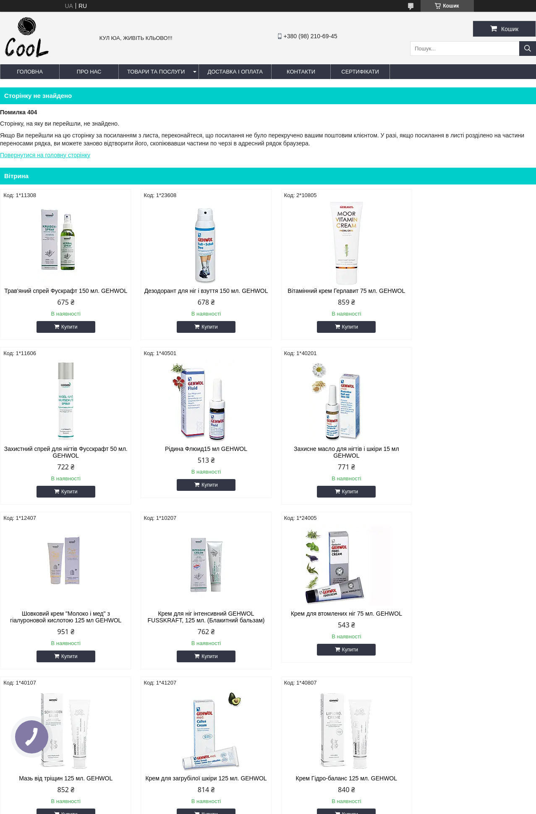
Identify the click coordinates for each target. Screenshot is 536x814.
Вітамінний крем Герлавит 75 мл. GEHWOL (336, 290)
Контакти (301, 71)
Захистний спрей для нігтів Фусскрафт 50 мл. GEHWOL (472, 294)
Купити (67, 334)
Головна (30, 71)
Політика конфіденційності (336, 806)
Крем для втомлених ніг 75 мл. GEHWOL (63, 620)
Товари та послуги (156, 71)
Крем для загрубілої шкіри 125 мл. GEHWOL (336, 623)
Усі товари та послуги (498, 686)
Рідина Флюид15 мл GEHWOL (64, 455)
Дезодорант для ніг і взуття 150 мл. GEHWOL (200, 294)
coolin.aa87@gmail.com (221, 742)
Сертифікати (360, 71)
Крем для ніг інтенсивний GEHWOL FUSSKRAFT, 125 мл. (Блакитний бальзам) (472, 459)
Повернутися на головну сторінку (45, 155)
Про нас (89, 71)
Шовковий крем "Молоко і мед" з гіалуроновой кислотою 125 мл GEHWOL (336, 459)
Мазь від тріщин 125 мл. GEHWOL (200, 620)
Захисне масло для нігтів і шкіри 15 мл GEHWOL (200, 459)
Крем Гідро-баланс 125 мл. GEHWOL (472, 620)
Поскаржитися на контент (271, 806)
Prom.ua (307, 798)
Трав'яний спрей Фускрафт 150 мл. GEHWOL (63, 294)
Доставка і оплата (235, 71)
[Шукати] (527, 48)
